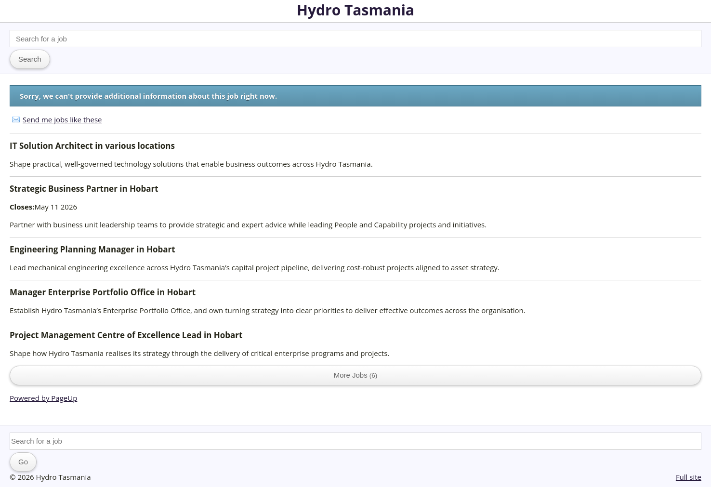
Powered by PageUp (43, 398)
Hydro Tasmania (355, 10)
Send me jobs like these (62, 119)
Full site (688, 477)
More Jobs (356, 375)
